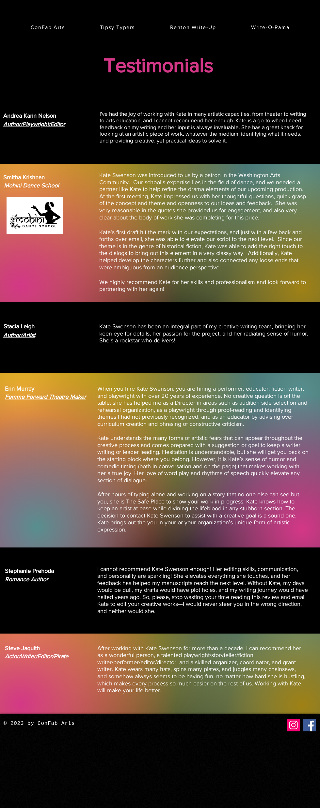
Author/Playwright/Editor (34, 124)
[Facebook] (309, 725)
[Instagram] (293, 725)
